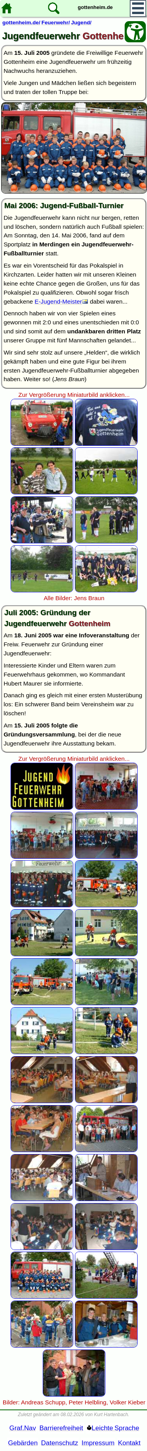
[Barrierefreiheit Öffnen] (135, 31)
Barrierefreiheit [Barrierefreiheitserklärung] (61, 1428)
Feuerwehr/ (56, 22)
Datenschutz (59, 1443)
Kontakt (129, 1443)
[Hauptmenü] (138, 8)
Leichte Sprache (116, 1428)
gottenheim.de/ (21, 22)
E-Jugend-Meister (58, 301)
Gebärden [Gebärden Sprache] (23, 1443)
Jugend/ (81, 22)
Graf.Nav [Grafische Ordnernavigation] (22, 1428)
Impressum (98, 1443)
